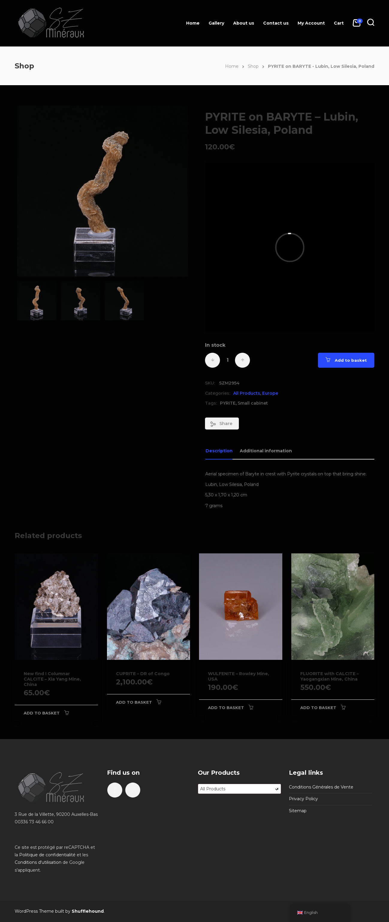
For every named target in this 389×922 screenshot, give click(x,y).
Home (193, 23)
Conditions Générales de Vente (321, 787)
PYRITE (228, 403)
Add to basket (351, 360)
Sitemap (298, 810)
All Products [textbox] (239, 789)
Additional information (266, 451)
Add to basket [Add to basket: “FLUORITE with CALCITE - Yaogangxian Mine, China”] (318, 707)
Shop (253, 66)
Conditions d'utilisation (38, 862)
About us (243, 23)
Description (219, 451)
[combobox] (239, 789)
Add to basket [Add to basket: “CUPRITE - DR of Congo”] (134, 702)
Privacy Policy (303, 798)
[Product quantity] (227, 360)
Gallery (216, 23)
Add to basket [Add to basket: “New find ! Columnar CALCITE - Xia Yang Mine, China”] (42, 713)
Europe (270, 393)
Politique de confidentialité (47, 855)
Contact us (276, 23)
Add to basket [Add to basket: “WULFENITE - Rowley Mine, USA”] (226, 707)
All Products (246, 393)
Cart (339, 23)
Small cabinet (253, 403)
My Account (311, 23)
